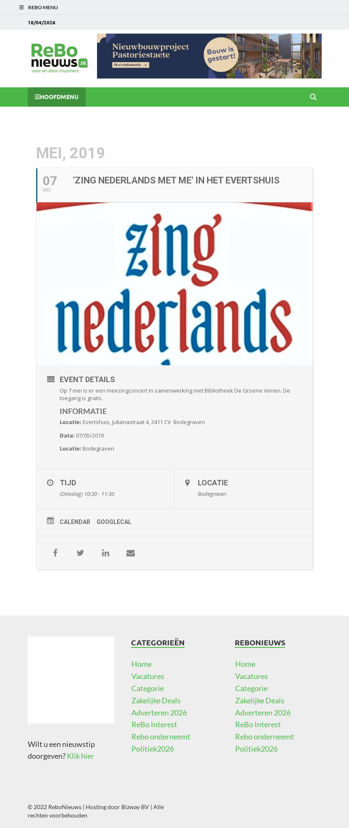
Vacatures (147, 676)
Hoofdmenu (59, 96)
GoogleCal (114, 522)
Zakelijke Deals (156, 700)
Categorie (147, 688)
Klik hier (80, 755)
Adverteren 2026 (159, 712)
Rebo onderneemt (160, 736)
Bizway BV (135, 806)
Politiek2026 (152, 748)
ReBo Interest (154, 724)
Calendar (75, 522)
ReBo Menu (43, 7)
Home (141, 663)
